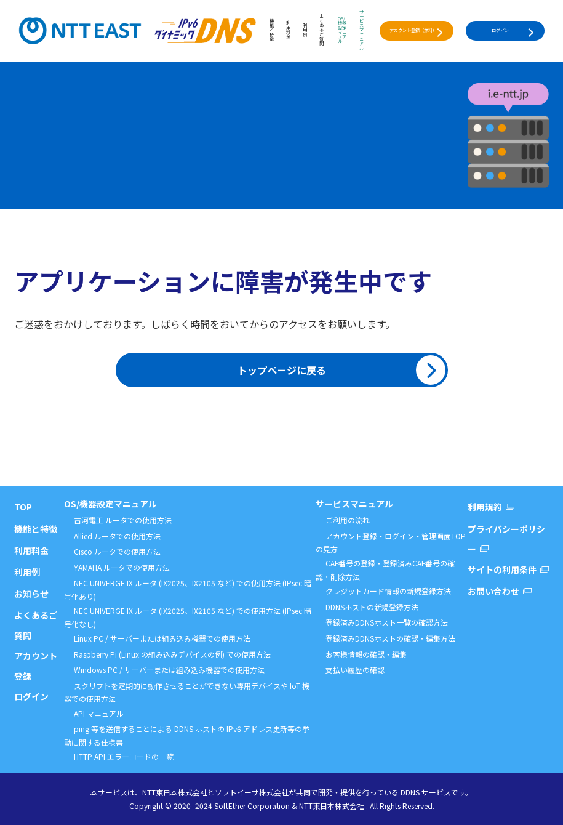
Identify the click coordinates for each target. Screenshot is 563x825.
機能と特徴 (272, 30)
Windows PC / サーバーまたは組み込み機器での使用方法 (169, 669)
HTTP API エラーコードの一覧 (124, 756)
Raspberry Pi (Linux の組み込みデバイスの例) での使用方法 (172, 654)
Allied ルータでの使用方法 (117, 536)
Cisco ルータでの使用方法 (117, 551)
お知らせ (31, 593)
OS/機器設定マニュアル (342, 30)
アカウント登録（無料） (413, 30)
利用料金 (288, 30)
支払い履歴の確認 (355, 669)
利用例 (305, 30)
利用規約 (485, 507)
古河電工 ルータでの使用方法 (123, 520)
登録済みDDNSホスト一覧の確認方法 (386, 622)
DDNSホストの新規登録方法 (371, 607)
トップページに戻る (282, 370)
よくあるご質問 (321, 30)
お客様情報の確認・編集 (366, 654)
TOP (23, 507)
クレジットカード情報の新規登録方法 (388, 591)
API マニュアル (99, 713)
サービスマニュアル (361, 30)
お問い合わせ (493, 591)
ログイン (500, 30)
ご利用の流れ (347, 520)
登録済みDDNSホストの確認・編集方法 (390, 638)
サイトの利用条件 (502, 569)
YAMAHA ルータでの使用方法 (122, 567)
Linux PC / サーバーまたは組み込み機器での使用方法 (162, 638)
